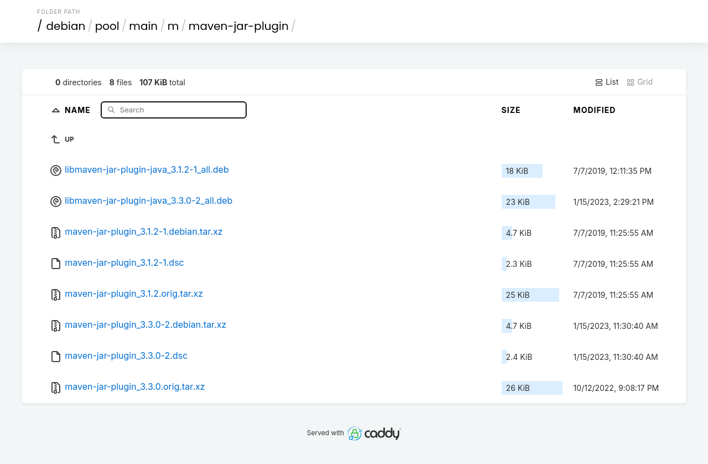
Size (511, 110)
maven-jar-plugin (239, 26)
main (143, 26)
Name (79, 109)
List (606, 82)
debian (66, 26)
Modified (595, 110)
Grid (639, 82)
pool (107, 26)
